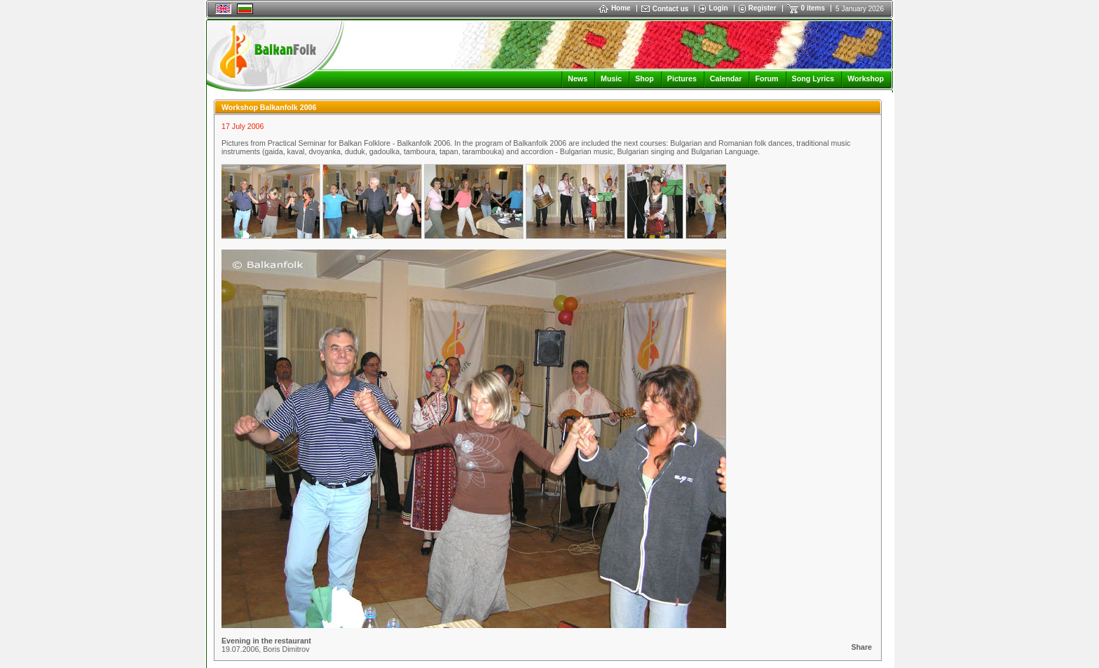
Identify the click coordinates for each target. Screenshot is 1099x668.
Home (615, 8)
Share (861, 647)
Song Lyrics (813, 78)
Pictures (682, 78)
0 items (813, 8)
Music (611, 78)
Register (763, 8)
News (577, 78)
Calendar (726, 78)
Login (718, 8)
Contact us (671, 9)
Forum (766, 78)
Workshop (865, 78)
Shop (644, 78)
